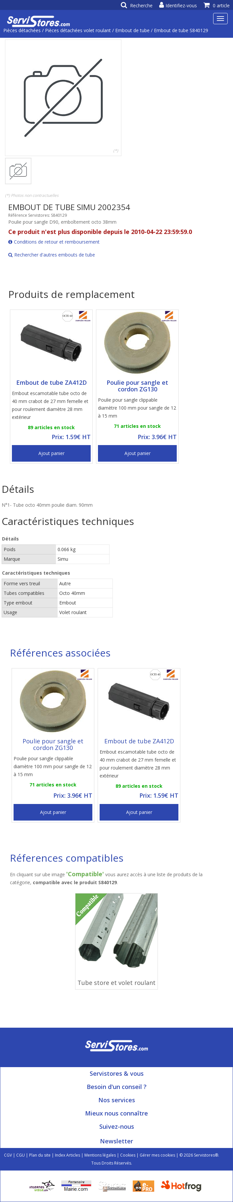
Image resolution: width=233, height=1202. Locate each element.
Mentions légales (100, 1155)
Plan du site (40, 1155)
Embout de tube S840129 (181, 30)
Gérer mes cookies (157, 1155)
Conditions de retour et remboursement (54, 242)
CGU (20, 1155)
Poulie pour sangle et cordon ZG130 (137, 385)
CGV (8, 1155)
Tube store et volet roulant (116, 983)
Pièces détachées (22, 30)
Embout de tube (132, 30)
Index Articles (67, 1155)
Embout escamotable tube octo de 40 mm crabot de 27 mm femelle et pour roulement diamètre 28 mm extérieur (50, 405)
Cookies (127, 1155)
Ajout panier (51, 453)
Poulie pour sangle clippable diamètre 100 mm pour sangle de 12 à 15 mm (137, 408)
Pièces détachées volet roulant (78, 30)
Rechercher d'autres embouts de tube (51, 255)
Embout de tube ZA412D (51, 382)
